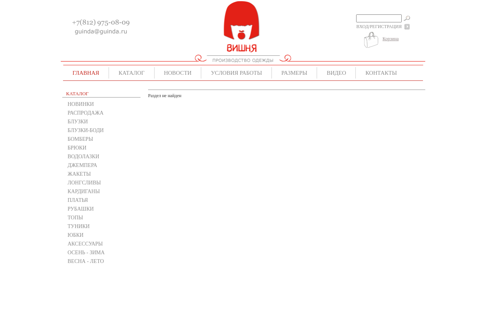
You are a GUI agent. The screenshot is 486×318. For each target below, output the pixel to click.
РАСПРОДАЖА (86, 113)
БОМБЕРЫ (80, 139)
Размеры (294, 73)
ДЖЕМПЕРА (82, 165)
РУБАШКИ (81, 209)
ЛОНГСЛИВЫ (84, 183)
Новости (178, 73)
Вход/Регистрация (379, 26)
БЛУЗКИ (78, 121)
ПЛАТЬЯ (78, 200)
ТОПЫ (75, 217)
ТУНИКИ (79, 226)
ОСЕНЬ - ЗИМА (86, 252)
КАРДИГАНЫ (84, 191)
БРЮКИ (77, 148)
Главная (86, 73)
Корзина (391, 38)
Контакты (381, 73)
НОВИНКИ (81, 104)
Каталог (131, 73)
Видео (336, 73)
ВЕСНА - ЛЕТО (86, 261)
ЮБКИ (76, 235)
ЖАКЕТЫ (79, 174)
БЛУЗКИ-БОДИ (86, 130)
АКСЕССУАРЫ (85, 244)
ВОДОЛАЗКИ (83, 156)
